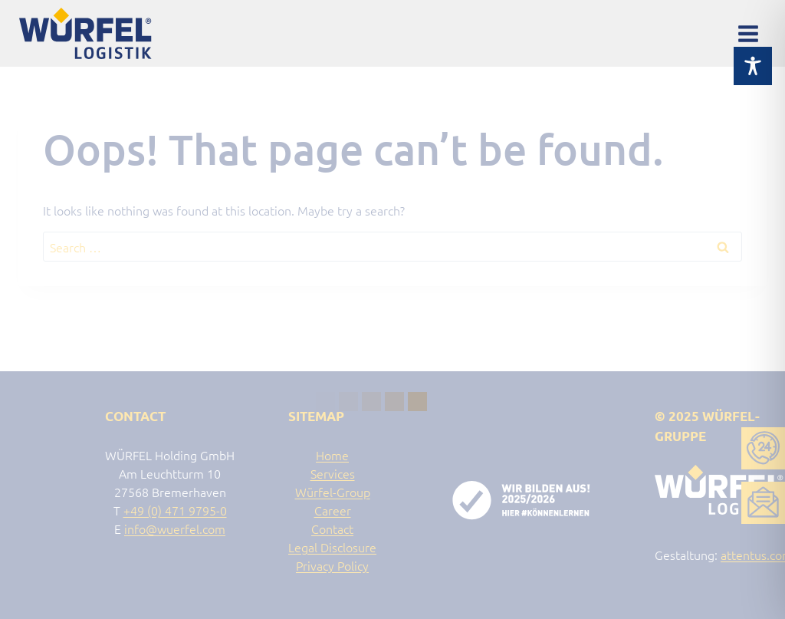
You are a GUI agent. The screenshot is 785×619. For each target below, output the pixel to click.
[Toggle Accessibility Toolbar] (753, 51)
